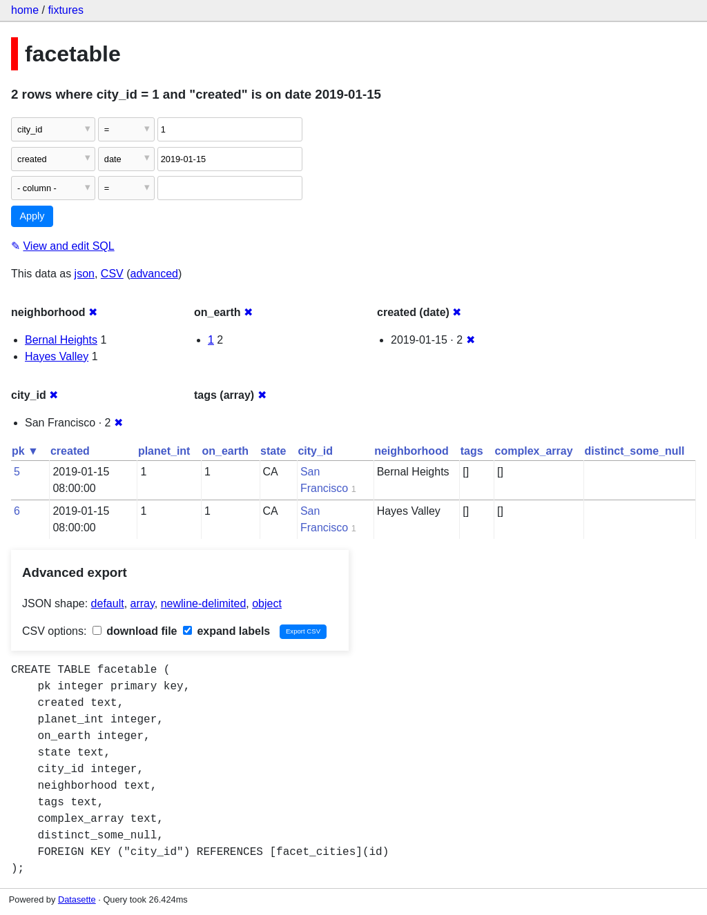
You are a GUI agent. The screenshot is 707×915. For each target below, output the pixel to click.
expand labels (226, 631)
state (273, 451)
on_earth (225, 451)
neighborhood (411, 451)
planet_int (164, 451)
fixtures (66, 10)
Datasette (77, 899)
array (142, 603)
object (267, 603)
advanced (154, 273)
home (25, 10)
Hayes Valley (56, 356)
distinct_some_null (635, 451)
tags (472, 451)
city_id (315, 451)
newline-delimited (203, 603)
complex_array (534, 451)
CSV (112, 273)
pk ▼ (25, 451)
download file (135, 631)
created (70, 451)
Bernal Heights (61, 340)
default (107, 603)
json (85, 273)
